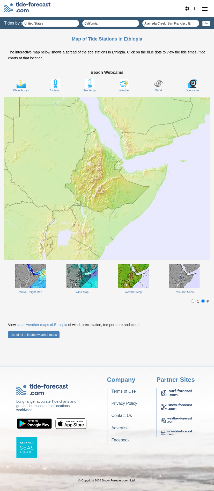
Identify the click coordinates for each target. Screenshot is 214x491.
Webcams (193, 85)
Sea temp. (90, 85)
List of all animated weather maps (34, 335)
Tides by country (19, 23)
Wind (158, 85)
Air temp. (55, 85)
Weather (124, 85)
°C (195, 302)
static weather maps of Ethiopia (42, 325)
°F (205, 302)
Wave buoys (21, 85)
